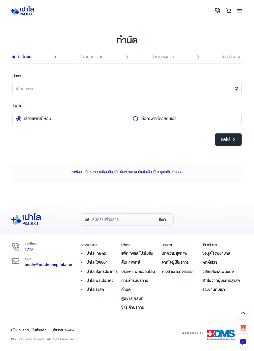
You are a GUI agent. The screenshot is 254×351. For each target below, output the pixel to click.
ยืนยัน (163, 220)
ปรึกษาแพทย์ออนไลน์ (138, 271)
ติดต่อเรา (209, 262)
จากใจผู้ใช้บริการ (175, 262)
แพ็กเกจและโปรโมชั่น (137, 253)
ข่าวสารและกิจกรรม (177, 271)
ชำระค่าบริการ (132, 307)
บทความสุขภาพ (174, 253)
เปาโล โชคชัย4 (97, 262)
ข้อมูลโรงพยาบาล (216, 253)
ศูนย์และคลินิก (132, 298)
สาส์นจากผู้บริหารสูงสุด (221, 280)
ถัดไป (228, 139)
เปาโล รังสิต (95, 289)
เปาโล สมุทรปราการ (102, 271)
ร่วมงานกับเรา (213, 289)
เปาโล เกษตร (96, 253)
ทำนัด (126, 289)
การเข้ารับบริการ (134, 280)
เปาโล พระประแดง (99, 280)
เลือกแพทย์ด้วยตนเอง (158, 118)
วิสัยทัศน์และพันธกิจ (218, 271)
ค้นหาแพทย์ (130, 262)
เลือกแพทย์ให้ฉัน (37, 118)
